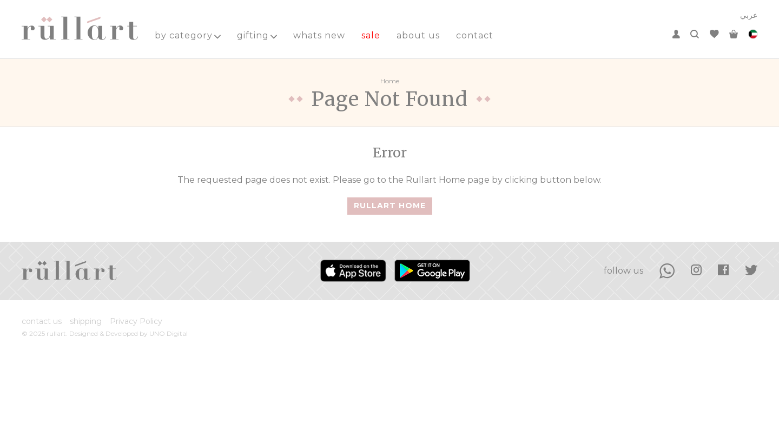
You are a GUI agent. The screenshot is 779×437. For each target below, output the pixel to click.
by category (188, 35)
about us (418, 35)
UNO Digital (168, 333)
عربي (748, 15)
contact (474, 35)
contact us (42, 321)
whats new (319, 35)
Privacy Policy (136, 321)
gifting (257, 35)
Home (389, 81)
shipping (86, 321)
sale (370, 35)
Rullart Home (390, 205)
